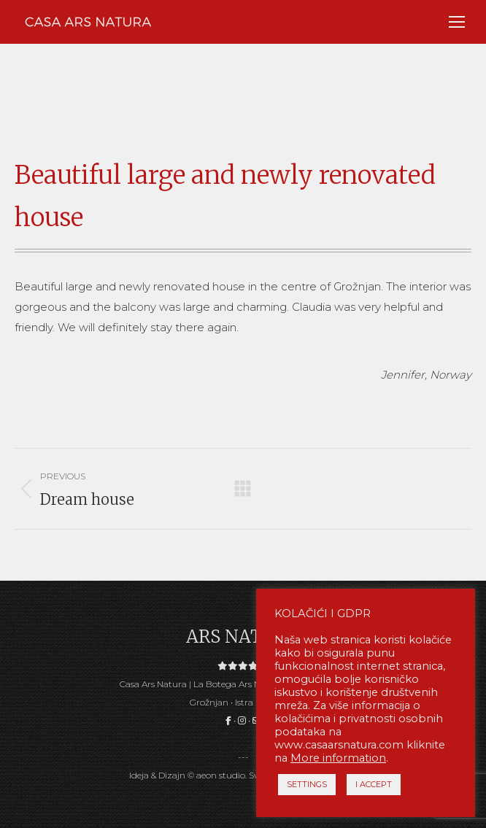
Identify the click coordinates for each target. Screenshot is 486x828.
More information (338, 758)
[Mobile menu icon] (456, 21)
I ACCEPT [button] (373, 784)
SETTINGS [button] (307, 784)
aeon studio (220, 775)
